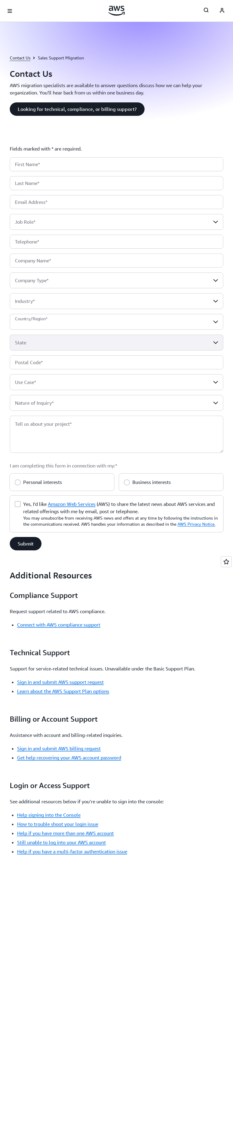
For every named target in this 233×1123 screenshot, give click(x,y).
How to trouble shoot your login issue (57, 824)
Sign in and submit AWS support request (60, 682)
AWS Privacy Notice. (196, 524)
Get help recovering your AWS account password (69, 758)
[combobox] (116, 222)
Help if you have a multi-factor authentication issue (72, 851)
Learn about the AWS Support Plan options (63, 691)
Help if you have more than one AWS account (65, 833)
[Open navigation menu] (10, 11)
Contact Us (20, 57)
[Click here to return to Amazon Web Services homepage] (116, 11)
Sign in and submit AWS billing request (59, 748)
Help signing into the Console (49, 815)
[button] (77, 109)
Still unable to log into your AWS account (61, 842)
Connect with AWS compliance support (58, 625)
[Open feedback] (226, 561)
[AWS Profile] (222, 11)
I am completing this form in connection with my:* (63, 466)
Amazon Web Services (71, 504)
